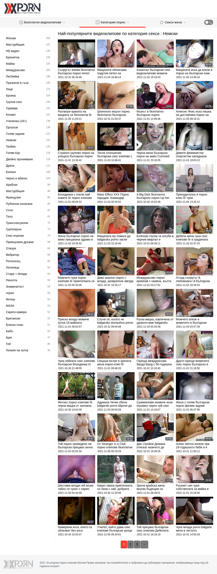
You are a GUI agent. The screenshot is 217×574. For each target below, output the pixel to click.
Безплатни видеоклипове (42, 22)
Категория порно (112, 22)
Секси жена (173, 22)
